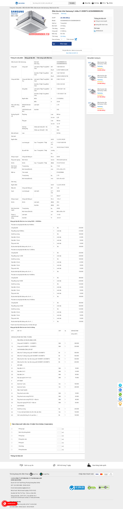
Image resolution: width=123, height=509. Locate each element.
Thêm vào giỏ (71, 39)
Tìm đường (120, 386)
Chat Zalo (120, 390)
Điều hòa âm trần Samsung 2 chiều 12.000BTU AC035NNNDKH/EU (102, 78)
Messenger (120, 399)
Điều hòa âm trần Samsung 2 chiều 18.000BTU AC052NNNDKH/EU (102, 91)
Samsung (100, 66)
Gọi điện (120, 395)
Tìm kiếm (72, 3)
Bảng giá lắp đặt (30, 58)
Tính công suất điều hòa (44, 58)
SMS (120, 404)
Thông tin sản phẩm (16, 58)
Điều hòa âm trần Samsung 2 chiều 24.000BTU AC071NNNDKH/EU (102, 64)
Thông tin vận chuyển (100, 21)
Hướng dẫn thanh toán (101, 24)
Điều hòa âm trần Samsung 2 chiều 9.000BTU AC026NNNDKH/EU (102, 105)
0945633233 (98, 31)
